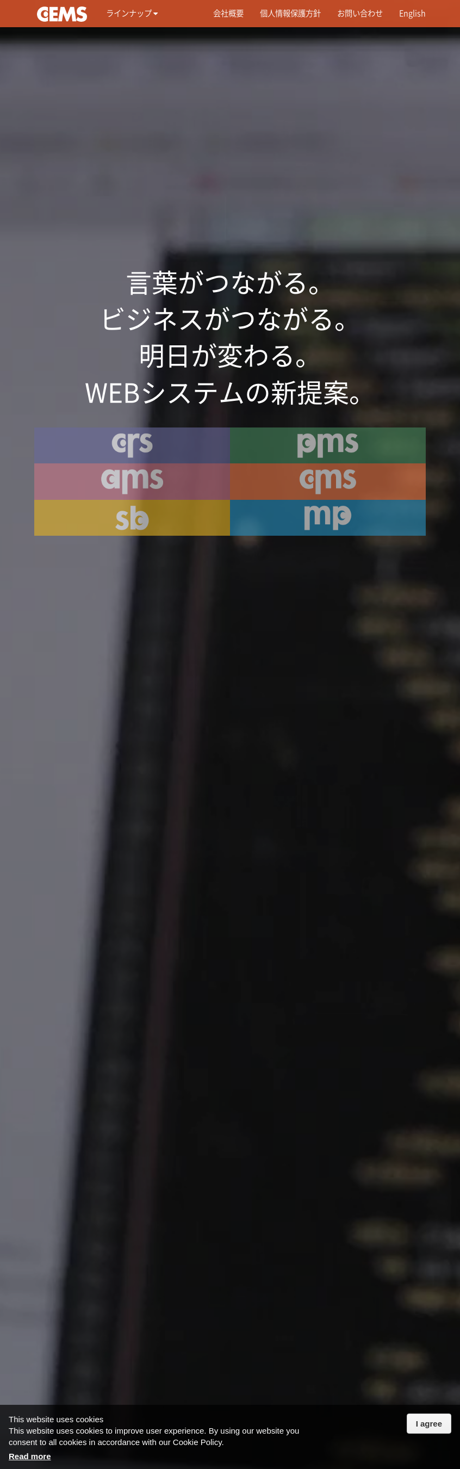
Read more (30, 1456)
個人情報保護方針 (290, 13)
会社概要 (228, 13)
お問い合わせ (360, 13)
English (412, 13)
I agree (429, 1423)
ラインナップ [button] (132, 13)
